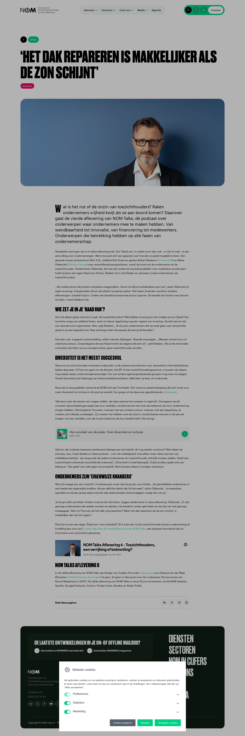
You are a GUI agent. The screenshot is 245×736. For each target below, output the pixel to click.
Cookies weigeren (122, 722)
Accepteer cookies (167, 722)
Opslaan (145, 722)
